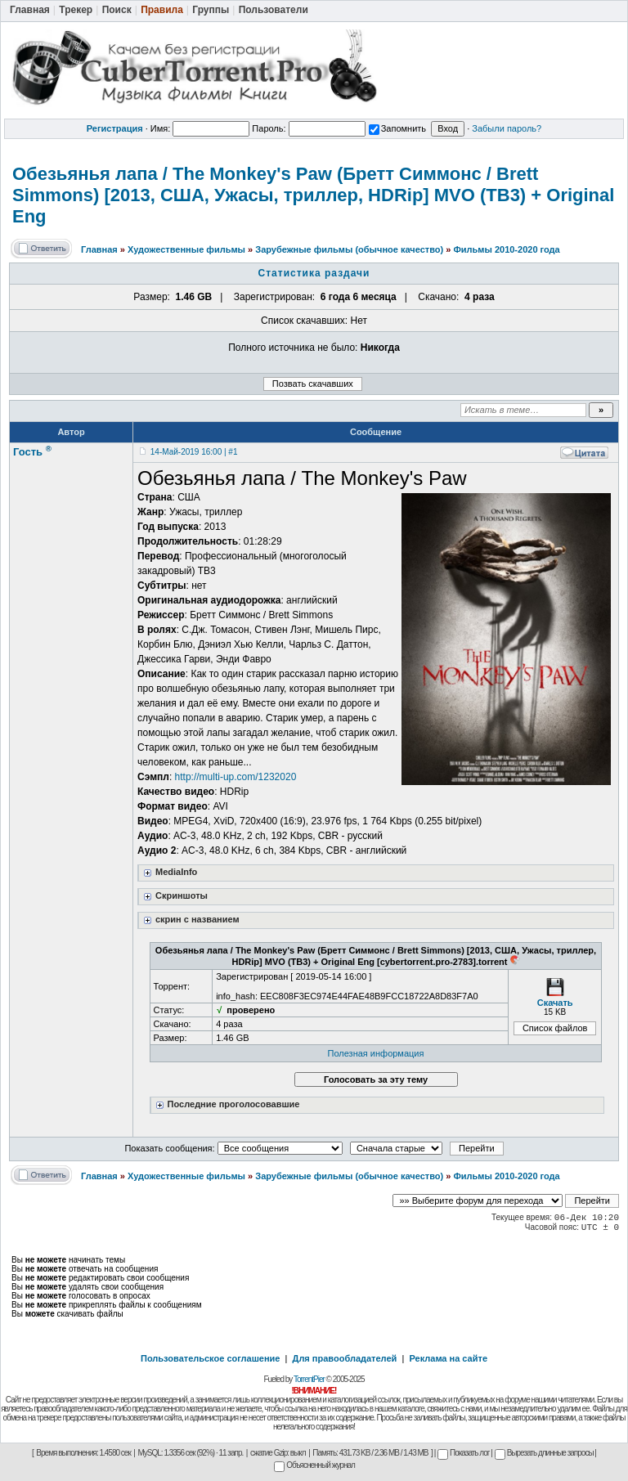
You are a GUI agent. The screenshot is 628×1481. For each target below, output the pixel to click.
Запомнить (397, 128)
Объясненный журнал (314, 1465)
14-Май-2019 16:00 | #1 (194, 451)
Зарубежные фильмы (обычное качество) (349, 249)
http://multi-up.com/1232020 (236, 777)
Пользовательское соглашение (210, 1358)
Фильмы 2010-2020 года (506, 249)
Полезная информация (376, 1053)
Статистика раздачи (314, 273)
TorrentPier (309, 1379)
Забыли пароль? (506, 128)
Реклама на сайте (448, 1358)
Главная (99, 249)
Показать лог (463, 1452)
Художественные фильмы (186, 249)
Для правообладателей (345, 1358)
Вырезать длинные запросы (544, 1452)
